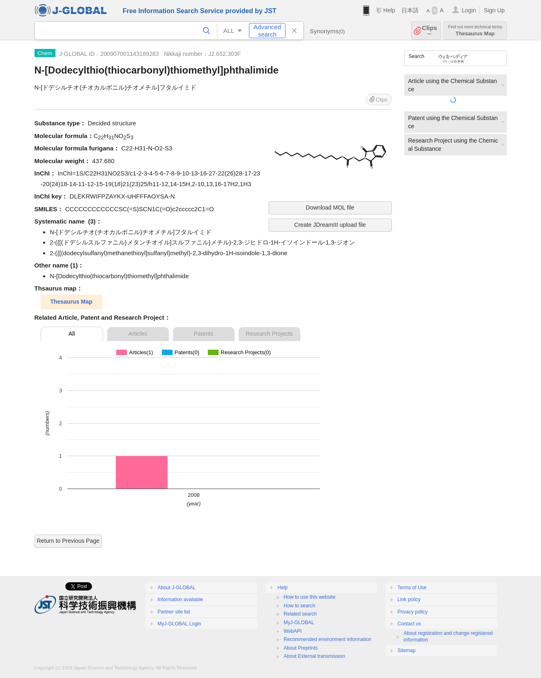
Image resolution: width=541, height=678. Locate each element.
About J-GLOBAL (177, 587)
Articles (138, 333)
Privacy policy (413, 612)
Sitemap (407, 650)
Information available (180, 599)
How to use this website (310, 597)
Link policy (409, 599)
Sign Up (494, 10)
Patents (203, 333)
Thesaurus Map (475, 31)
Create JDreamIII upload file (330, 224)
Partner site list (174, 612)
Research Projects (269, 333)
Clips (429, 30)
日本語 (410, 10)
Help (389, 10)
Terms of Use (412, 587)
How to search (299, 606)
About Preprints (301, 648)
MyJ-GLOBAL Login (179, 624)
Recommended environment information (327, 639)
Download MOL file (330, 207)
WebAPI (293, 631)
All (72, 333)
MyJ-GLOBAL (299, 622)
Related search (300, 614)
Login (469, 10)
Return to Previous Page (68, 540)
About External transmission (314, 656)
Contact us (409, 624)
